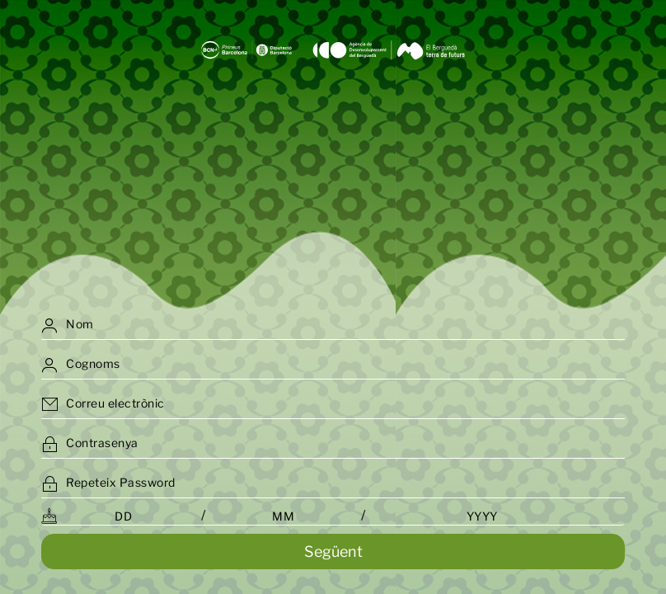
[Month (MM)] (283, 516)
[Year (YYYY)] (481, 516)
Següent (333, 551)
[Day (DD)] (123, 516)
